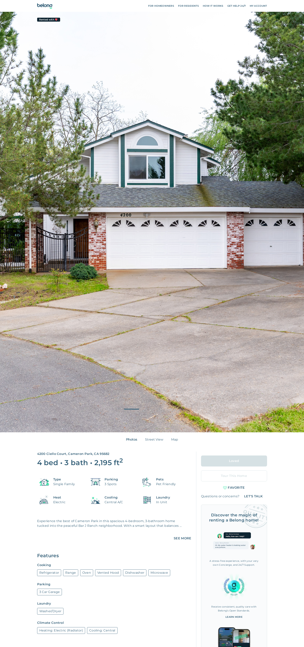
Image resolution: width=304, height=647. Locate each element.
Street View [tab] (154, 439)
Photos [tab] (131, 439)
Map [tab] (174, 439)
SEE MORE (182, 538)
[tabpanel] (152, 222)
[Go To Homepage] (44, 6)
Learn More (233, 616)
